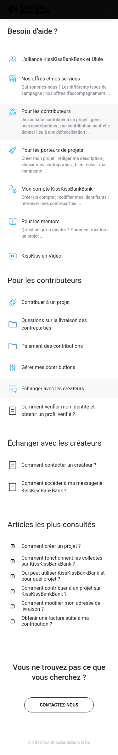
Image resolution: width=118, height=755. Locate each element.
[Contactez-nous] (58, 704)
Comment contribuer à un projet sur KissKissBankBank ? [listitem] (55, 591)
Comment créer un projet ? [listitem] (45, 546)
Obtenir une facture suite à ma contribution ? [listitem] (49, 621)
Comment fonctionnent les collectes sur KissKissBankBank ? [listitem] (56, 561)
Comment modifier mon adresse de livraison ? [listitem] (55, 606)
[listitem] (59, 59)
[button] (96, 9)
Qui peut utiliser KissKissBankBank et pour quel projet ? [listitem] (57, 576)
